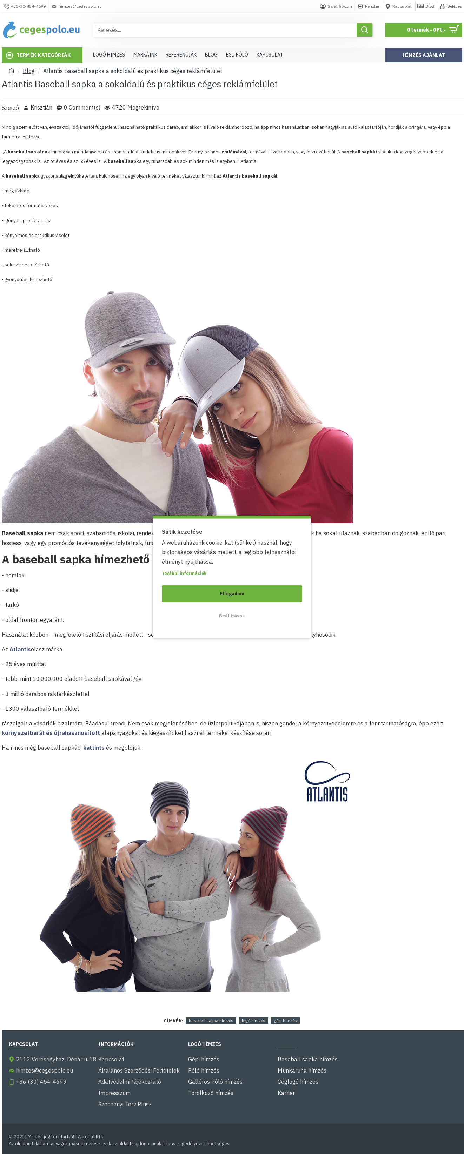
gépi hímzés (285, 1020)
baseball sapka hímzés (211, 1020)
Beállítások (232, 615)
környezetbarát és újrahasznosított (51, 732)
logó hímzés (253, 1020)
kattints (94, 747)
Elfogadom (232, 593)
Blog (29, 70)
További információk (184, 573)
